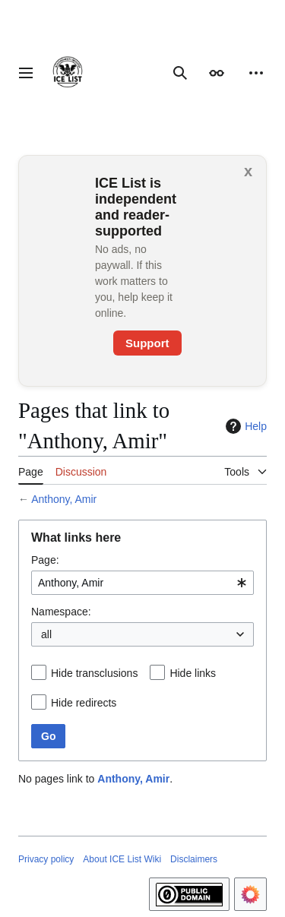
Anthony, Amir (64, 499)
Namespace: (61, 612)
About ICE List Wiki (122, 859)
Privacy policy (46, 859)
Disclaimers (193, 859)
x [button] (248, 171)
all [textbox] (46, 634)
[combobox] (142, 583)
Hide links (192, 673)
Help (244, 426)
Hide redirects (83, 703)
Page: (45, 560)
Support (147, 343)
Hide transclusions (94, 673)
